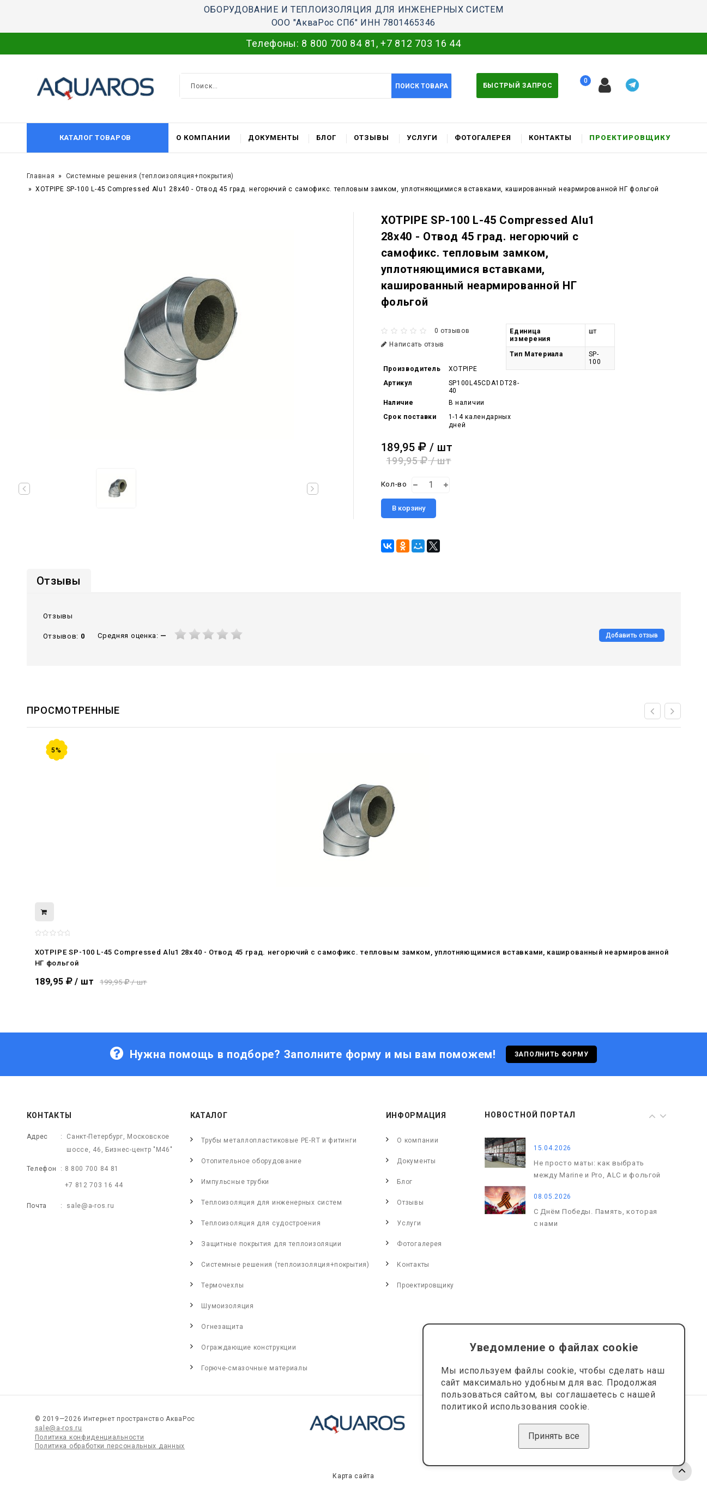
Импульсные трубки (235, 1182)
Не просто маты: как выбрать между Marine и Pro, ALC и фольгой (597, 1169)
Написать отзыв (413, 344)
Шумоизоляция (227, 1306)
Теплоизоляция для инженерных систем (271, 1202)
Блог (326, 137)
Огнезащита (222, 1327)
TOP (682, 1471)
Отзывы (371, 137)
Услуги (422, 137)
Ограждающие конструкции (248, 1347)
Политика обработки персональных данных (110, 1446)
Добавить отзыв (632, 635)
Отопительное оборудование (251, 1161)
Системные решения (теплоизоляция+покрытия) (150, 176)
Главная (41, 176)
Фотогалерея (483, 137)
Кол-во (394, 484)
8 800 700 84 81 (338, 43)
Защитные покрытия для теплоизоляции (271, 1244)
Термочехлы (222, 1285)
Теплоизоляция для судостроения (261, 1223)
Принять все (553, 1436)
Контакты (550, 137)
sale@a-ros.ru (90, 1206)
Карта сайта (353, 1476)
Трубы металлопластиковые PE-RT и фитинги (278, 1140)
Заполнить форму (552, 1054)
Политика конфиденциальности (89, 1437)
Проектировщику (629, 137)
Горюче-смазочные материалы (254, 1368)
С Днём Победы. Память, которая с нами (595, 1217)
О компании (203, 137)
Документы (273, 137)
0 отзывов (451, 331)
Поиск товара (421, 86)
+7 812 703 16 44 (420, 43)
